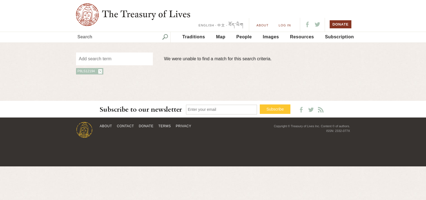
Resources (302, 36)
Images (271, 36)
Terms (164, 126)
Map (221, 36)
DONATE (340, 24)
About (262, 25)
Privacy (183, 126)
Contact (125, 126)
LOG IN (285, 25)
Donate (146, 126)
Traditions (193, 36)
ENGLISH (206, 25)
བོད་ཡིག (236, 24)
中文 (221, 25)
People (244, 36)
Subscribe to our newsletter (141, 109)
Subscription (339, 36)
